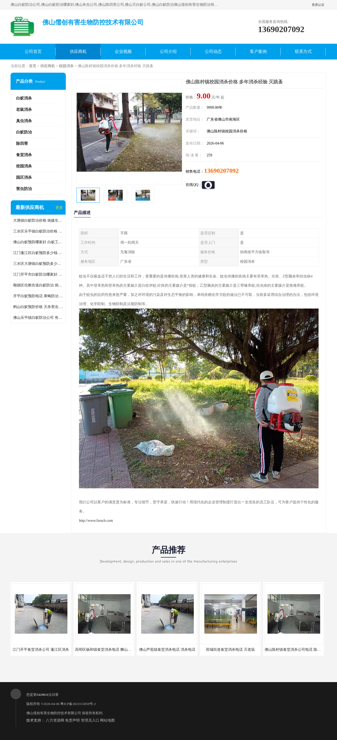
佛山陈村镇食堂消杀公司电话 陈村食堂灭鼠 (300, 650)
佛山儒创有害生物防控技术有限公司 (53, 713)
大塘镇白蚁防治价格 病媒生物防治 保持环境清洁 (38, 220)
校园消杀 (66, 66)
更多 (59, 208)
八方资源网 (55, 720)
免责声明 (72, 720)
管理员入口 (90, 720)
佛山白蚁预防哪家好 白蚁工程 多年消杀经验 (38, 242)
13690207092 (221, 170)
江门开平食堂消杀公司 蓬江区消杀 (41, 650)
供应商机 (78, 51)
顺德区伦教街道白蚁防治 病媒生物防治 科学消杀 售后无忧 (38, 285)
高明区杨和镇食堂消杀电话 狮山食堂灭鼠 (108, 650)
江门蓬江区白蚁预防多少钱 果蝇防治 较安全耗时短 (38, 253)
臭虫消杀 (24, 121)
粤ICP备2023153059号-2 (78, 704)
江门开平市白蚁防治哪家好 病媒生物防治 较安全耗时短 (38, 274)
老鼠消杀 (24, 109)
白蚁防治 (24, 132)
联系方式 (303, 51)
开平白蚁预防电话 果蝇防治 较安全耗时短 (38, 296)
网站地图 (107, 720)
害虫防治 (24, 189)
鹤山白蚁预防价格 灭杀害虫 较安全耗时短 (38, 307)
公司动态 (213, 51)
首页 (32, 66)
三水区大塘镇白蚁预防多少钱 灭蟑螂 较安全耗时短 (38, 264)
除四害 (22, 143)
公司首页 (33, 51)
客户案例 (258, 51)
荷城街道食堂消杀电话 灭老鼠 (230, 650)
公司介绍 (168, 51)
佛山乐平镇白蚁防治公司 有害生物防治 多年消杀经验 (38, 318)
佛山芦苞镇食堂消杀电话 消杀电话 (167, 650)
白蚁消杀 (24, 98)
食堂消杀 (24, 155)
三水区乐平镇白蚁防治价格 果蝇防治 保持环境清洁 (38, 231)
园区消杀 (24, 177)
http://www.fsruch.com (96, 521)
